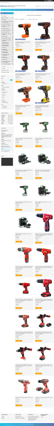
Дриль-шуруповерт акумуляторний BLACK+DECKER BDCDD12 (23, 74)
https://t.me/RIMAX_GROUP (6, 149)
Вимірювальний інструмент (19, 417)
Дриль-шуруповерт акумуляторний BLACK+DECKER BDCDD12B (42, 74)
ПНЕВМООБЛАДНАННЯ (6, 30)
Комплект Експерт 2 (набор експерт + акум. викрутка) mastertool (33, 418)
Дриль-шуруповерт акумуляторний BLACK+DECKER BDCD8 (23, 42)
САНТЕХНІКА (4, 59)
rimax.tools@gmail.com (7, 147)
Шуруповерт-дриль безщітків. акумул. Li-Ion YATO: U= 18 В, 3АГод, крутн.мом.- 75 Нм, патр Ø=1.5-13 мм (43, 365)
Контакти (18, 9)
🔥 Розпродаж (4, 16)
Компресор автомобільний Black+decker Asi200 (32, 420)
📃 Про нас (3, 66)
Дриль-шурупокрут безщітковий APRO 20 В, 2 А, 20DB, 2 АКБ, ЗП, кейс (24, 171)
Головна (2, 9)
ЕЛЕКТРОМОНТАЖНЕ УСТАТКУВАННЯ (6, 62)
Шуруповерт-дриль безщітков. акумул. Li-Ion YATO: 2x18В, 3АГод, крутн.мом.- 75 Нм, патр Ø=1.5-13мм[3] (43, 333)
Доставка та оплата (24, 9)
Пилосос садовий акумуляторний (33, 416)
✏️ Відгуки (3, 68)
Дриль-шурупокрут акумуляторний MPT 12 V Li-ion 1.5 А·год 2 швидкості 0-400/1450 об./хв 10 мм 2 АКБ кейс (44, 234)
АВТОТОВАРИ (4, 36)
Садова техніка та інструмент (20, 418)
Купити (19, 49)
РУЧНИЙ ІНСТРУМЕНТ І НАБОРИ (6, 26)
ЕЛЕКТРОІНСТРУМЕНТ (6, 24)
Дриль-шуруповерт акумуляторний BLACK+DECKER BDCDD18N (23, 106)
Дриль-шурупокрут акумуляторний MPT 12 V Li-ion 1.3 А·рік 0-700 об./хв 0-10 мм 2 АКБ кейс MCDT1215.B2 (24, 267)
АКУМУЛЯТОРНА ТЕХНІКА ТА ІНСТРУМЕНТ (7, 22)
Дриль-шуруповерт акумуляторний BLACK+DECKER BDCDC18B (42, 42)
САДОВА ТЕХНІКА (5, 28)
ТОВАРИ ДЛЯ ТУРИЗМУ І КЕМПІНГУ (6, 40)
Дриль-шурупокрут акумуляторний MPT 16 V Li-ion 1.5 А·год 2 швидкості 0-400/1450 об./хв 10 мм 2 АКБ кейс (44, 300)
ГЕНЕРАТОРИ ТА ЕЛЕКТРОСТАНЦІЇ (5, 43)
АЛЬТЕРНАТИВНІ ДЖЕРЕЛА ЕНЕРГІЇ (5, 45)
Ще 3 (3, 99)
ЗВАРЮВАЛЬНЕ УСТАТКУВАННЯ (5, 52)
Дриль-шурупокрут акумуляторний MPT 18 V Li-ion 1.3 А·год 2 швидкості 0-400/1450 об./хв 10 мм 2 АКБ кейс (24, 300)
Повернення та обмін (32, 9)
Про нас (14, 9)
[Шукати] (50, 6)
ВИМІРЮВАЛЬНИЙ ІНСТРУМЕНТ (5, 55)
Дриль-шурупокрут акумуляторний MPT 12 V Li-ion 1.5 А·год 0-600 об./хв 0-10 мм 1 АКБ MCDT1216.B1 (44, 267)
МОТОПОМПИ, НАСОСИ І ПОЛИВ (6, 34)
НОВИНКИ (4, 19)
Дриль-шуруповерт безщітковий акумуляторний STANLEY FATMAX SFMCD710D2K (42, 106)
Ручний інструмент (18, 416)
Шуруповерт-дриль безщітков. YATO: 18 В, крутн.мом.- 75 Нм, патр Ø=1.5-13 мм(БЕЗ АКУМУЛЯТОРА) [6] (24, 365)
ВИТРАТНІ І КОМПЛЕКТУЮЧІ (5, 57)
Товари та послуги (8, 9)
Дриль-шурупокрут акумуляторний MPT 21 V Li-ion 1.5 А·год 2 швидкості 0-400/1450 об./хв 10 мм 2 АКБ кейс (24, 333)
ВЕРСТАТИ (4, 47)
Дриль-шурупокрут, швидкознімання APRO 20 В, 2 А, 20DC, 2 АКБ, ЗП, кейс (42, 171)
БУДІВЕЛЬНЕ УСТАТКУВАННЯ (5, 50)
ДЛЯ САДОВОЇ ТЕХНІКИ (6, 38)
